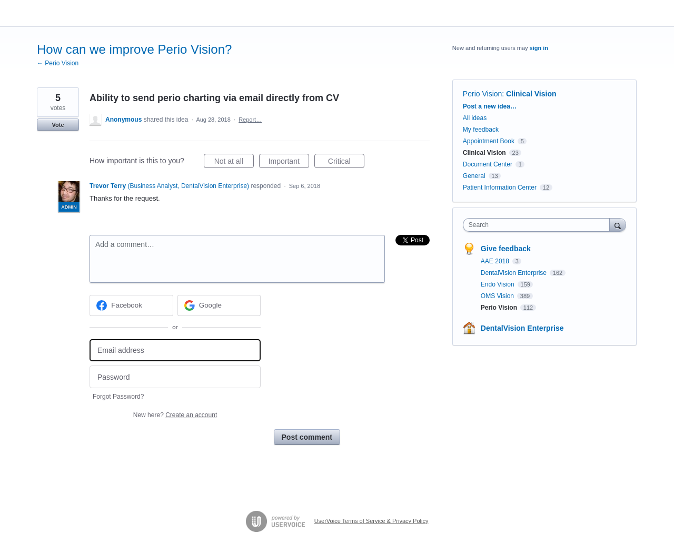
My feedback (481, 129)
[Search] (617, 224)
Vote (58, 125)
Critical (346, 163)
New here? (175, 415)
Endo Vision (498, 284)
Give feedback (506, 248)
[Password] (175, 377)
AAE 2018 (496, 261)
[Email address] (175, 350)
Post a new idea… (490, 106)
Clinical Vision (531, 94)
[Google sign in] (219, 305)
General (474, 176)
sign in (539, 48)
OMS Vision (498, 296)
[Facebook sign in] (131, 305)
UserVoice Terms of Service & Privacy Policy (371, 521)
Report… (250, 119)
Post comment (307, 437)
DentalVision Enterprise (515, 272)
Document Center (487, 164)
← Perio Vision (57, 63)
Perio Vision (482, 94)
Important (289, 163)
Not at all (234, 163)
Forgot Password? (118, 396)
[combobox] (539, 225)
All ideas (475, 118)
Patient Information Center (500, 187)
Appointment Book (488, 141)
